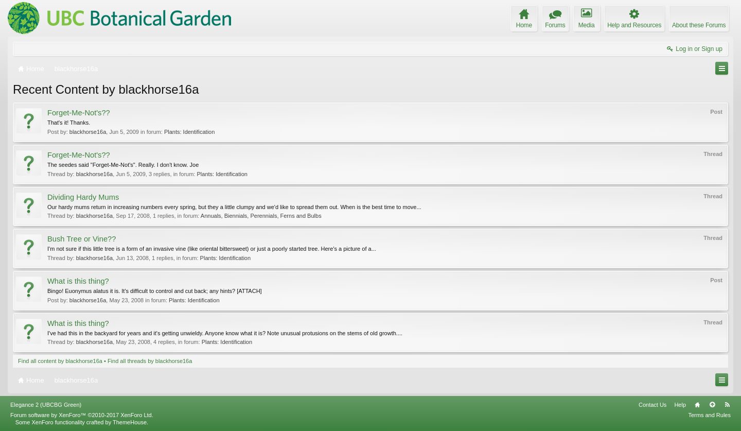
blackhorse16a (88, 132)
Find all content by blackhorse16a (60, 361)
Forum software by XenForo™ (81, 415)
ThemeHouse (130, 422)
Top (712, 404)
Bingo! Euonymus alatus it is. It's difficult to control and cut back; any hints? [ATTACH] (154, 291)
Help (680, 405)
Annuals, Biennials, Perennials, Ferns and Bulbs (261, 216)
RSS (727, 404)
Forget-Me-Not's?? (78, 113)
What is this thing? (78, 281)
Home (697, 404)
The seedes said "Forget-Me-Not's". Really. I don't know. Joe (123, 165)
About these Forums (699, 25)
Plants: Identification (189, 132)
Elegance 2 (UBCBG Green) (45, 405)
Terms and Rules (709, 415)
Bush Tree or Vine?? (81, 239)
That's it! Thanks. (68, 122)
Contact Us (652, 405)
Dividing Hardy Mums (83, 197)
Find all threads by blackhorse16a (150, 361)
